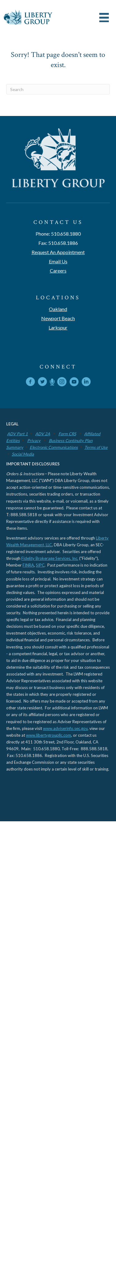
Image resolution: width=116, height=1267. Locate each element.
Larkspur (58, 327)
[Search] (58, 89)
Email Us (58, 261)
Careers (58, 270)
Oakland (58, 309)
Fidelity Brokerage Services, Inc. (49, 558)
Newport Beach (58, 318)
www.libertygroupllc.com (48, 735)
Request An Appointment (58, 252)
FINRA (28, 565)
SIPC (40, 565)
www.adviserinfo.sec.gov (65, 728)
